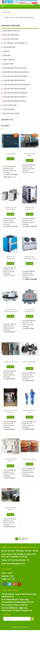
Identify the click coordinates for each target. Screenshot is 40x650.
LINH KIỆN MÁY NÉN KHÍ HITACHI (14, 101)
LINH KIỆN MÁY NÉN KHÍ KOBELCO (15, 97)
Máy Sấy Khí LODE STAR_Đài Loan (29, 208)
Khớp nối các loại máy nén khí (29, 362)
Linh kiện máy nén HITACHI (11, 362)
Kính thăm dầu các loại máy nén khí (10, 460)
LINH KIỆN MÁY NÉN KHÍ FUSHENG (15, 76)
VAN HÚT (6, 51)
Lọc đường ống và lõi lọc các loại (29, 411)
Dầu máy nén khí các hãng (29, 459)
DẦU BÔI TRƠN (8, 64)
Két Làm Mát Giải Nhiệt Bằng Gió (10, 508)
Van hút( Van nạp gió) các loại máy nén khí (10, 411)
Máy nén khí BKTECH (10, 154)
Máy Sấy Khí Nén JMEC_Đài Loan (10, 257)
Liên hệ (10, 159)
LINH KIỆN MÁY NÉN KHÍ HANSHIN (15, 93)
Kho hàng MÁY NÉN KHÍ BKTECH (29, 154)
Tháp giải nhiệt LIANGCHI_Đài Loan (30, 310)
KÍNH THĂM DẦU (9, 60)
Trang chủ (6, 12)
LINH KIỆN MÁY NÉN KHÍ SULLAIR (14, 68)
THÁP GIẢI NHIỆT (9, 109)
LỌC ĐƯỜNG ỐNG (9, 47)
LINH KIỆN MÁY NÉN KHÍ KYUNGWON (16, 72)
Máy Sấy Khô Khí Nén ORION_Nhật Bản (10, 208)
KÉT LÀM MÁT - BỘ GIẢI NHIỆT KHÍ (15, 43)
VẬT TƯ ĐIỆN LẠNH (10, 105)
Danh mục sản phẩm (10, 26)
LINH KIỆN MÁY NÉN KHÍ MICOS (14, 80)
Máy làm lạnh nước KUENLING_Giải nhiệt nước (10, 310)
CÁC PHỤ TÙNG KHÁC (10, 39)
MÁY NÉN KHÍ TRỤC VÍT (11, 31)
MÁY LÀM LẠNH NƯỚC (11, 35)
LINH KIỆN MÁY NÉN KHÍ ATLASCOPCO (16, 85)
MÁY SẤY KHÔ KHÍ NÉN (11, 113)
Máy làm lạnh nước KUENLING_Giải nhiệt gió (29, 257)
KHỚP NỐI (6, 56)
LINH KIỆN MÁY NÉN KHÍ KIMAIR (14, 89)
